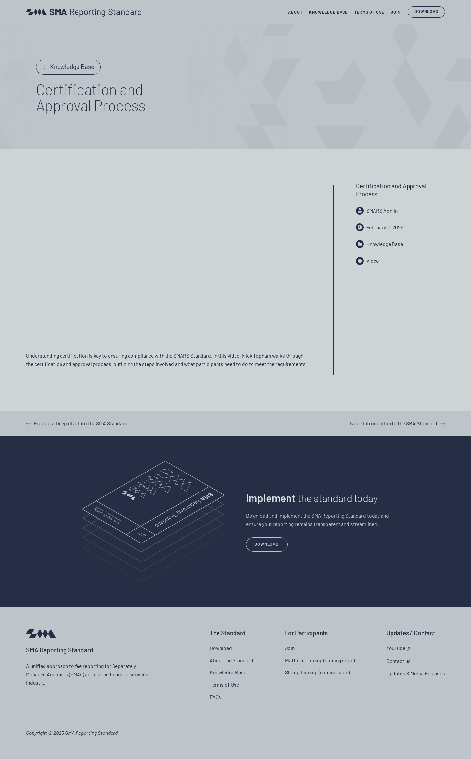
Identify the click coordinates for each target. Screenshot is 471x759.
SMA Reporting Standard (59, 650)
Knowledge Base (72, 66)
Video (372, 260)
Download (426, 11)
